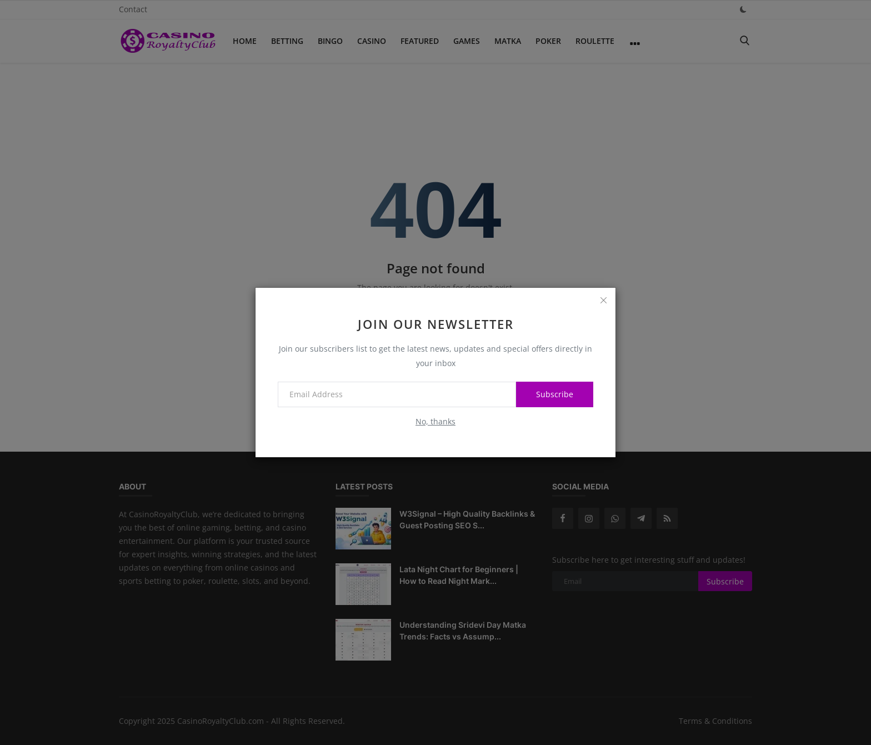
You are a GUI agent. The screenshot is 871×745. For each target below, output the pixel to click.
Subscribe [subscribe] (554, 394)
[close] (603, 300)
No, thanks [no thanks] (435, 421)
